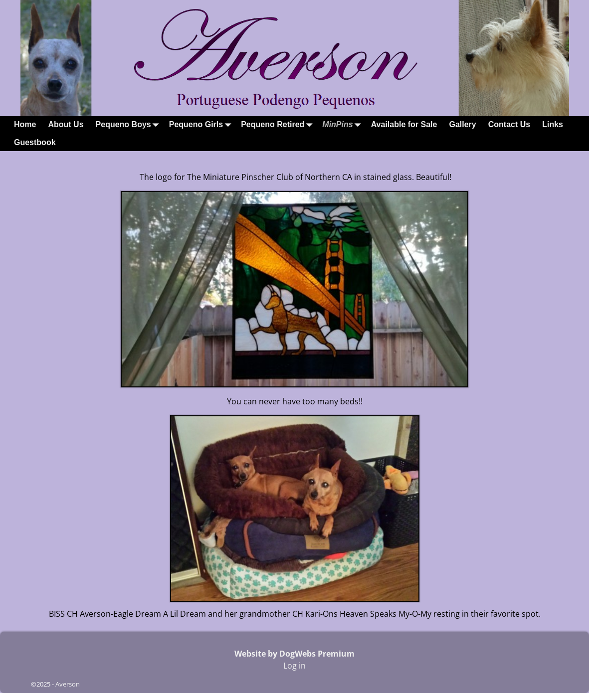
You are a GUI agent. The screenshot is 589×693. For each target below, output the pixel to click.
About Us (65, 124)
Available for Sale (404, 124)
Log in (294, 665)
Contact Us (509, 124)
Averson (67, 684)
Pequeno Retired (278, 125)
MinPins (343, 125)
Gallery (462, 124)
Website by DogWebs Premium (294, 653)
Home (25, 124)
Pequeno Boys (129, 125)
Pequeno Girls (202, 125)
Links (552, 124)
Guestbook (35, 142)
